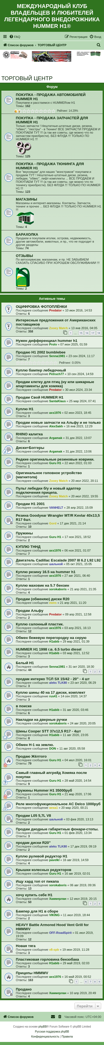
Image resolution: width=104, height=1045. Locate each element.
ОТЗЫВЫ (24, 256)
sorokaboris (58, 589)
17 (92, 333)
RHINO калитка (29, 434)
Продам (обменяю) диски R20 (42, 599)
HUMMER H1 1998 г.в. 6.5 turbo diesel (49, 649)
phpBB (43, 1026)
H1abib (54, 641)
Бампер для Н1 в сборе (37, 911)
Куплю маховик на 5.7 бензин (42, 585)
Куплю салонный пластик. (40, 624)
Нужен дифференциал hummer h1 (46, 341)
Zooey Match (58, 328)
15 (81, 333)
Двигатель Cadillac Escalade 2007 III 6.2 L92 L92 (58, 560)
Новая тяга (25, 946)
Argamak (55, 438)
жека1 (53, 807)
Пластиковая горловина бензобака (47, 959)
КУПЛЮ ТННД (28, 547)
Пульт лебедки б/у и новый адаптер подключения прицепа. (48, 490)
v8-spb (54, 949)
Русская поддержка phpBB (52, 1031)
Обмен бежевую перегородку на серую (51, 638)
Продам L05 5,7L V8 (33, 815)
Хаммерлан (57, 898)
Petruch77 (56, 374)
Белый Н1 (25, 663)
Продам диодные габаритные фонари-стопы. (57, 829)
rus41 (53, 696)
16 (86, 333)
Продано (24, 989)
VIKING (54, 915)
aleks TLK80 (58, 682)
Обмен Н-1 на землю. (35, 745)
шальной (56, 564)
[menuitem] (14, 36)
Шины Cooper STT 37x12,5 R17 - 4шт (48, 731)
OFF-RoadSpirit (60, 932)
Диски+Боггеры (30, 448)
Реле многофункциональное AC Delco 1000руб (58, 804)
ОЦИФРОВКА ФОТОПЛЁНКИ (41, 307)
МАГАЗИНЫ (26, 199)
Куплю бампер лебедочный (41, 370)
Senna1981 (57, 356)
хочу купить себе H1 (34, 895)
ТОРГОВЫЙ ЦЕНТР (27, 78)
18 (98, 333)
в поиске (24, 706)
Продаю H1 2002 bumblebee (40, 352)
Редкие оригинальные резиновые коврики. (55, 459)
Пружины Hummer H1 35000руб (44, 790)
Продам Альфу (29, 611)
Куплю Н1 (25, 409)
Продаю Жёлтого (31, 756)
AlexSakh (56, 426)
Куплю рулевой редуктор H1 (41, 856)
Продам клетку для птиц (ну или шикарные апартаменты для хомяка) (55, 384)
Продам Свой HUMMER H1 (40, 397)
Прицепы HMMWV (32, 973)
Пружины (24, 533)
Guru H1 (55, 463)
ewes (53, 602)
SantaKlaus (57, 401)
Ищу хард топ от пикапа (37, 881)
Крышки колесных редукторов (43, 870)
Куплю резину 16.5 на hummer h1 (45, 572)
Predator (55, 310)
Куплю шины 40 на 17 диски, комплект (50, 692)
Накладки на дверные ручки (41, 720)
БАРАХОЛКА (27, 234)
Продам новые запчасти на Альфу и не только (58, 422)
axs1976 (55, 412)
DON (52, 748)
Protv (53, 344)
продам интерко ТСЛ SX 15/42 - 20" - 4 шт (53, 679)
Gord (52, 523)
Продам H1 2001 (30, 504)
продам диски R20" (33, 843)
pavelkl (54, 860)
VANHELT (56, 507)
